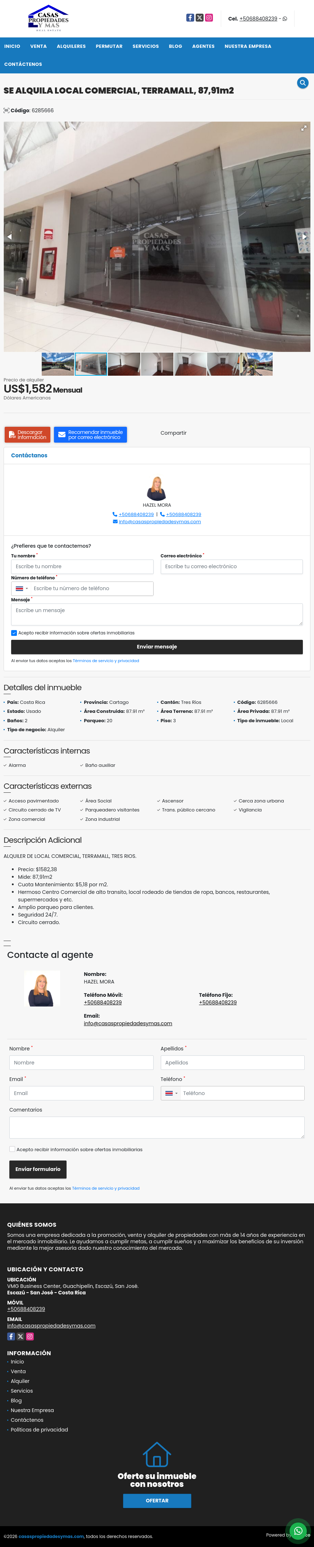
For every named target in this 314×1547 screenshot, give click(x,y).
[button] (304, 128)
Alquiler (20, 1381)
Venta (38, 46)
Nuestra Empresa (248, 46)
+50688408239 (258, 18)
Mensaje (22, 600)
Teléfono (173, 1079)
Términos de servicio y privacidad (106, 661)
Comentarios (25, 1109)
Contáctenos (23, 64)
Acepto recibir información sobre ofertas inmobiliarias (79, 1149)
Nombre (21, 1048)
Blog (175, 46)
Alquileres (71, 46)
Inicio (12, 46)
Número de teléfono (34, 578)
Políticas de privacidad (39, 1429)
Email (17, 1079)
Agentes (203, 46)
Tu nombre (24, 556)
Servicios (146, 46)
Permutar (109, 46)
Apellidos (174, 1048)
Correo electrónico (183, 556)
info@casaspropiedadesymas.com (160, 521)
